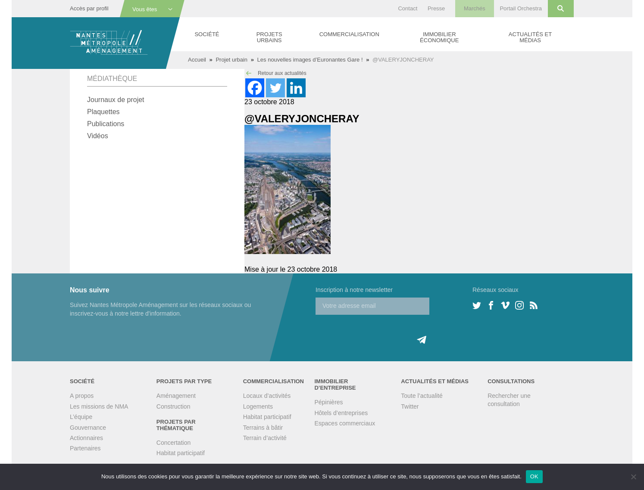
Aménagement (176, 395)
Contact (407, 8)
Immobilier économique (439, 37)
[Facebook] (254, 87)
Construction (173, 406)
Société (206, 34)
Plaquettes (103, 111)
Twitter (410, 406)
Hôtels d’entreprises (341, 412)
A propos (82, 395)
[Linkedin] (296, 87)
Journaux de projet (115, 99)
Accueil (197, 59)
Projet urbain (231, 59)
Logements (258, 406)
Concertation (173, 442)
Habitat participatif (180, 453)
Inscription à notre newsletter (354, 289)
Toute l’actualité (422, 395)
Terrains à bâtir (263, 427)
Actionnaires (86, 437)
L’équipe (81, 416)
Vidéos (97, 136)
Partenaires (85, 448)
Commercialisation (349, 34)
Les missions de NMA (99, 406)
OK (534, 476)
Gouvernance (88, 427)
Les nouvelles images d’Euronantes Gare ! (310, 59)
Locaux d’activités (267, 395)
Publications (105, 123)
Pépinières (328, 402)
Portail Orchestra (521, 8)
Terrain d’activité (265, 437)
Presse (436, 8)
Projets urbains (269, 37)
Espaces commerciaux (344, 423)
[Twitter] (275, 87)
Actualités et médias (530, 37)
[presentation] (381, 331)
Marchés (474, 8)
